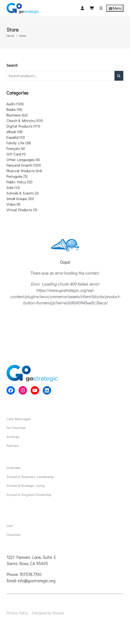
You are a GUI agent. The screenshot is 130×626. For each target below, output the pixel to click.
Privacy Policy (17, 613)
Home (10, 35)
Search (12, 65)
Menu (115, 8)
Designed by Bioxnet (48, 613)
